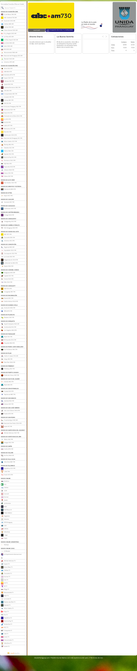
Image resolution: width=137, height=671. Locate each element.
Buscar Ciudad (19, 4)
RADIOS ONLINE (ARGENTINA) (10, 542)
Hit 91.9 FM (6, 122)
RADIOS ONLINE (6, 478)
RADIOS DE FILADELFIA (8, 314)
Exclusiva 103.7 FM (8, 110)
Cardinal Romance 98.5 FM (10, 87)
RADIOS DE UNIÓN (6, 446)
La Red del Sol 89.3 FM (9, 263)
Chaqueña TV (6, 630)
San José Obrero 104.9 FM (10, 410)
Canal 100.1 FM (7, 84)
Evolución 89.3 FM (8, 308)
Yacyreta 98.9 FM (8, 343)
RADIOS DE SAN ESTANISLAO (10, 388)
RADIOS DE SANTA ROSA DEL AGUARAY (13, 430)
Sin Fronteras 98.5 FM (9, 349)
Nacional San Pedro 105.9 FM (11, 423)
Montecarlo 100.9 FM (9, 135)
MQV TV (5, 596)
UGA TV (4, 634)
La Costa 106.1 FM (8, 257)
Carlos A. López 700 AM (9, 356)
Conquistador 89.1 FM (9, 94)
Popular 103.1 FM (7, 154)
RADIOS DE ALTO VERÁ (8, 180)
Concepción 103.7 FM (9, 253)
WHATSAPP (36, 30)
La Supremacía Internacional (11, 554)
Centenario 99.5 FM (8, 208)
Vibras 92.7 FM (7, 176)
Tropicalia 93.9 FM (8, 167)
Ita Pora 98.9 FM (7, 455)
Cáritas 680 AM (7, 24)
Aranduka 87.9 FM (8, 75)
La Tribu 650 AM (7, 37)
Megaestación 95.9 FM (9, 260)
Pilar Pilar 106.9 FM (8, 362)
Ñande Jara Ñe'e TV (8, 602)
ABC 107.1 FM (6, 234)
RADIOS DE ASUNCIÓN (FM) (9, 65)
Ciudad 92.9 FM (7, 391)
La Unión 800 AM (7, 43)
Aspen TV (5, 564)
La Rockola (6, 503)
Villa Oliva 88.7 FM (8, 462)
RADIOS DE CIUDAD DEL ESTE (10, 231)
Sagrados (5, 516)
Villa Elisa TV (6, 643)
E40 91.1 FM (6, 103)
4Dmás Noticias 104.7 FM (10, 433)
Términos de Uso (96, 658)
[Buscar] (13, 8)
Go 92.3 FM (6, 119)
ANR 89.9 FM (6, 72)
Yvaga (4, 535)
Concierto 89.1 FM (8, 237)
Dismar (4, 497)
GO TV (4, 583)
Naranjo (5, 545)
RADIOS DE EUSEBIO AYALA (9, 305)
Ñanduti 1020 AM (7, 59)
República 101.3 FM (8, 468)
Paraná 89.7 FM (7, 298)
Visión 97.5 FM (7, 475)
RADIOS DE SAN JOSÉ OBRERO (10, 408)
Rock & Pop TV (7, 621)
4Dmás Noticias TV (8, 561)
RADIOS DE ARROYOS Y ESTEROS (11, 186)
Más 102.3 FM (6, 282)
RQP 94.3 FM (6, 164)
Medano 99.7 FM (7, 317)
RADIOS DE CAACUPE (7, 199)
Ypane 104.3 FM (7, 266)
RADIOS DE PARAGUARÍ (8, 334)
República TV (6, 618)
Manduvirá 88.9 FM (8, 189)
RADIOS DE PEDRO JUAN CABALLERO (12, 347)
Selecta (5, 519)
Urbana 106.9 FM (7, 170)
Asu (3, 484)
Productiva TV (6, 624)
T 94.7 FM (5, 471)
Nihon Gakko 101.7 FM (9, 141)
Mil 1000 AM (6, 49)
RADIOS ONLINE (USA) (8, 548)
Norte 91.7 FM (6, 426)
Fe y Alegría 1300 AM (8, 33)
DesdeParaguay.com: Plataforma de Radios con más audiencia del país (61, 658)
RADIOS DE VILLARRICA (8, 465)
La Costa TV (6, 599)
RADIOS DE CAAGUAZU (8, 206)
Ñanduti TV (6, 605)
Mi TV (4, 586)
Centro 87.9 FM (7, 449)
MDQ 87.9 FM (6, 311)
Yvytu (4, 538)
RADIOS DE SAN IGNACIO (8, 398)
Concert (5, 494)
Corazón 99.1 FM (7, 97)
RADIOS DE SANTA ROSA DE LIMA (11, 436)
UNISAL (4, 529)
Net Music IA (6, 510)
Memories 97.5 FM (8, 129)
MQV (4, 506)
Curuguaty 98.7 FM (8, 292)
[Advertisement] (82, 69)
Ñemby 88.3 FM (7, 144)
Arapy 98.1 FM (6, 359)
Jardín (4, 500)
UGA (4, 525)
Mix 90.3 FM (6, 132)
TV (2, 558)
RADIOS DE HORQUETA (8, 321)
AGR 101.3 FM (6, 288)
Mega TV (5, 589)
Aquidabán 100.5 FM (8, 250)
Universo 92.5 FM (7, 241)
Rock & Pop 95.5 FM (8, 157)
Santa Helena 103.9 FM (9, 301)
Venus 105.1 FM (7, 173)
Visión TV (5, 646)
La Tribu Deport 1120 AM (9, 40)
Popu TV (5, 611)
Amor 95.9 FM (6, 68)
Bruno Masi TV (7, 567)
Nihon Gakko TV (7, 608)
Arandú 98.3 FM (7, 382)
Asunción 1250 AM (8, 21)
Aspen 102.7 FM (7, 78)
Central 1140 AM (7, 27)
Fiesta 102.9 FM (7, 279)
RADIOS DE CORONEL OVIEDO (10, 270)
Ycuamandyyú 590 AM (9, 420)
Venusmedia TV (7, 640)
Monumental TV (7, 592)
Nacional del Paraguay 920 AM (11, 56)
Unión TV (5, 637)
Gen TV (4, 580)
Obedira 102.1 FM (7, 148)
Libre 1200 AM (6, 46)
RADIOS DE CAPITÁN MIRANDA (10, 212)
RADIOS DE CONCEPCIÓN (8, 244)
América (5, 481)
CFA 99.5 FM (6, 91)
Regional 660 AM (7, 247)
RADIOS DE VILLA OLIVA (8, 459)
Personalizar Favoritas (7, 4)
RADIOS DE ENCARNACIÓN (9, 295)
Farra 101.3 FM (6, 113)
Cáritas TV (5, 570)
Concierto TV (6, 573)
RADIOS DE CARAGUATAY (8, 218)
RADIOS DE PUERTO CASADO (10, 372)
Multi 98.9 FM (6, 385)
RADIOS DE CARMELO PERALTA (10, 225)
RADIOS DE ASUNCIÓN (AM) (9, 11)
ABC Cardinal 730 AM (9, 18)
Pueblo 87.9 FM (7, 414)
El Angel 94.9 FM (7, 215)
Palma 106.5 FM (7, 151)
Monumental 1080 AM (9, 52)
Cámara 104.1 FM (7, 81)
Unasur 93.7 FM (7, 404)
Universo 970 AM (7, 62)
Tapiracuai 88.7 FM (8, 394)
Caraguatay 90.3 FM (8, 221)
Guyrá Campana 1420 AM (10, 324)
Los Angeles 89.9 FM (9, 330)
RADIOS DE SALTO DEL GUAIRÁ (10, 379)
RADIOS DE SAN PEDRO (8, 417)
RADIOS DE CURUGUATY (8, 286)
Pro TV (4, 615)
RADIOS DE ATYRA (6, 193)
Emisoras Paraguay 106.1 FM (11, 106)
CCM (4, 491)
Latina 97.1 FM (6, 125)
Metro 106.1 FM (7, 439)
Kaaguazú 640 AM (8, 273)
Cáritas (4, 487)
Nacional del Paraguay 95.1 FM (11, 138)
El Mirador (5, 551)
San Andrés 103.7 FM (8, 183)
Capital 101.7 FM (7, 276)
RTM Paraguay (6, 522)
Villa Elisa (5, 532)
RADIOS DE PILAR (6, 353)
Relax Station (6, 513)
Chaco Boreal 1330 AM (9, 30)
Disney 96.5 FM (7, 100)
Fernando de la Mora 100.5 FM (11, 116)
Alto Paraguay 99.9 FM (9, 228)
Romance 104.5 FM (8, 160)
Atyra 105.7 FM (6, 196)
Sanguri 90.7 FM (7, 442)
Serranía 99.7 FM (7, 202)
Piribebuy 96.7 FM (8, 369)
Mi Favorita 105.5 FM (8, 340)
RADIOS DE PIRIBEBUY (7, 366)
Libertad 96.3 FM (7, 401)
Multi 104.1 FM (6, 337)
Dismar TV (5, 577)
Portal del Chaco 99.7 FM (10, 375)
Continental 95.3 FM (8, 327)
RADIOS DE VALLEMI (7, 452)
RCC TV (4, 627)
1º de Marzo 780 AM (8, 14)
